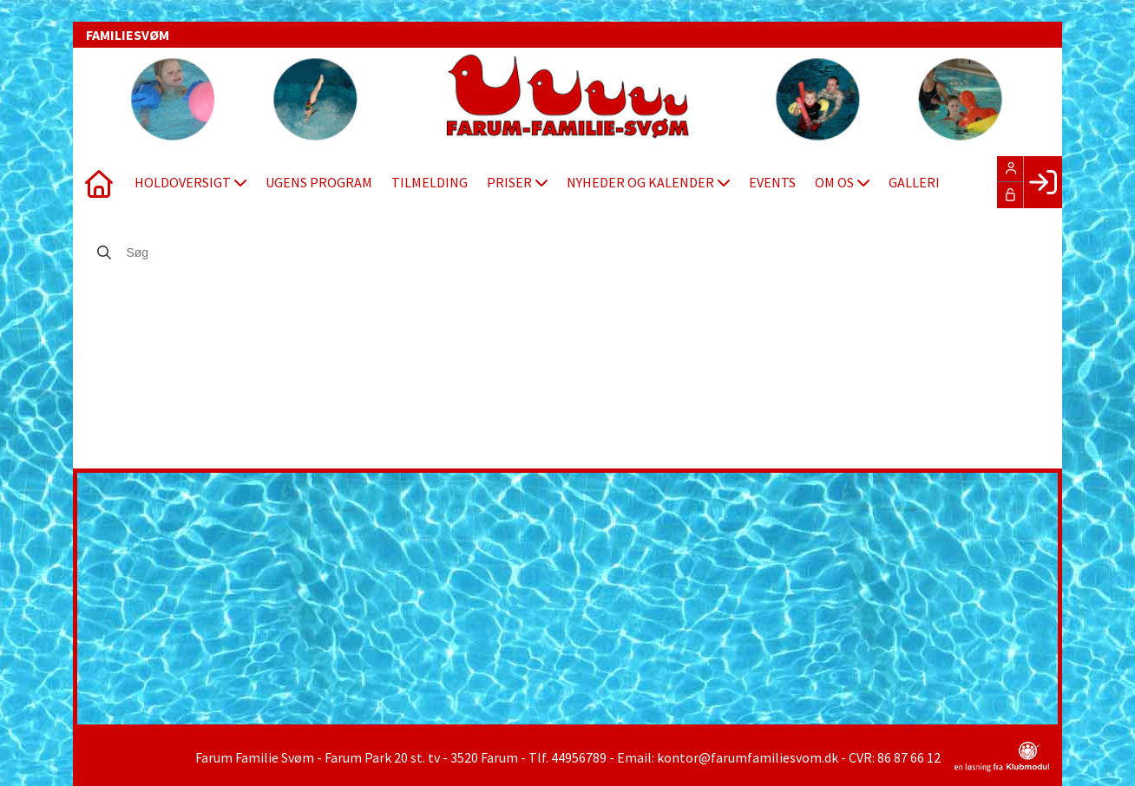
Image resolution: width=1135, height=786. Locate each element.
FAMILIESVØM (127, 34)
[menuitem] (99, 182)
